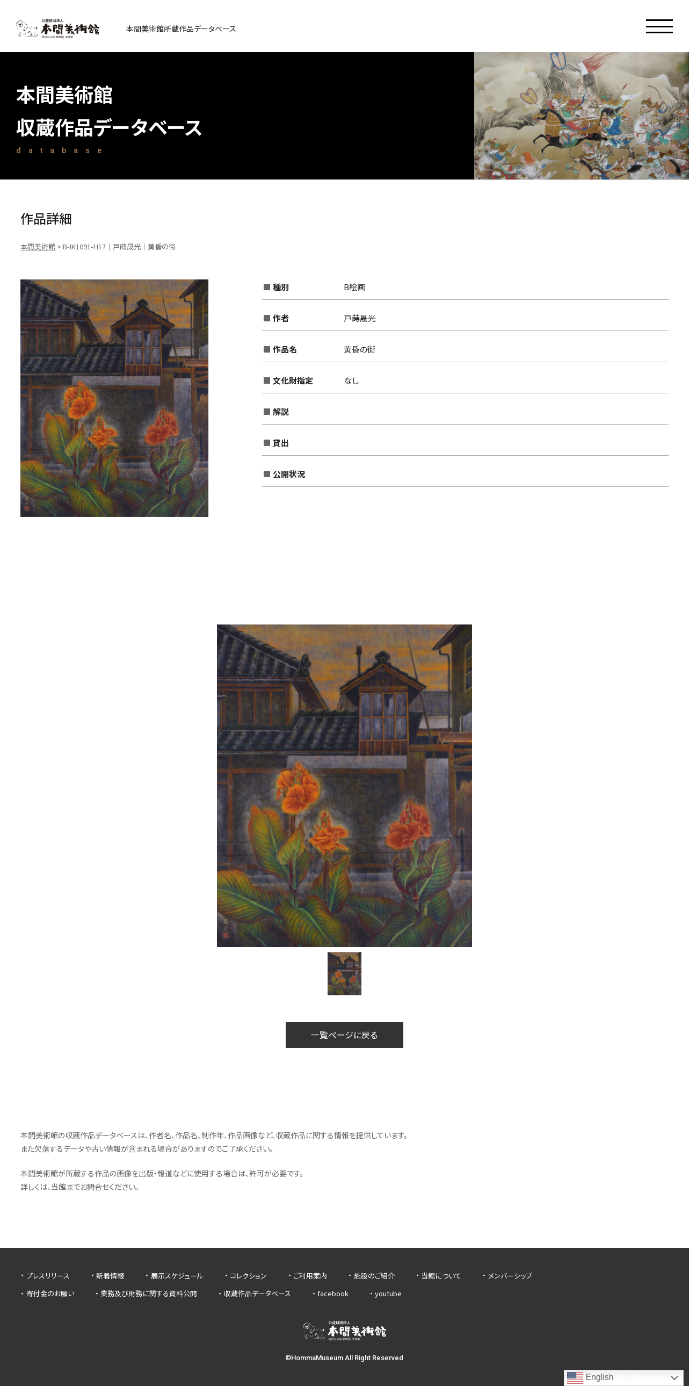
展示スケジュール (177, 1275)
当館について (441, 1275)
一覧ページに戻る (344, 1035)
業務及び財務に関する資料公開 (148, 1293)
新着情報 (110, 1275)
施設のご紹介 (374, 1275)
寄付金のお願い (50, 1293)
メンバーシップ (510, 1275)
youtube (388, 1293)
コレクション (248, 1275)
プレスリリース (48, 1275)
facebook (333, 1293)
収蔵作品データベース (257, 1293)
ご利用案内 (310, 1275)
